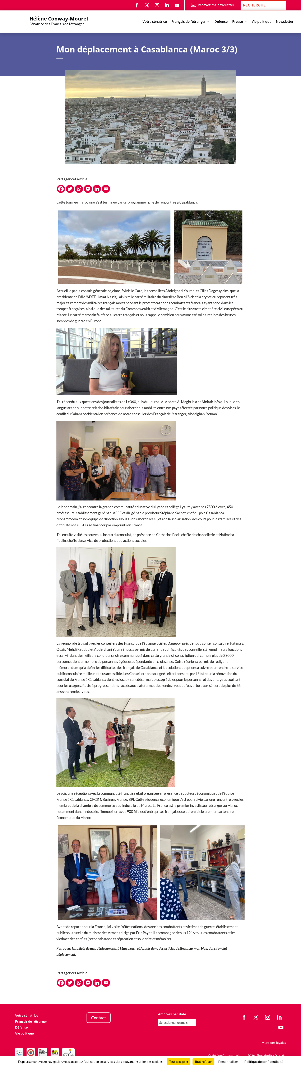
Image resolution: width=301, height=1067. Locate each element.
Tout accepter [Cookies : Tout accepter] (178, 1061)
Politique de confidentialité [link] (263, 1061)
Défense (221, 22)
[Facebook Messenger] (88, 189)
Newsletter (284, 22)
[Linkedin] (97, 189)
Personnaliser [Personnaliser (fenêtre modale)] (228, 1061)
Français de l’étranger (188, 22)
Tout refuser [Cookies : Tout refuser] (203, 1061)
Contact (98, 1017)
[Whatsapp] (79, 189)
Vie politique (261, 22)
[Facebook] (61, 189)
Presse (237, 22)
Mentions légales (273, 1042)
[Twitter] (70, 189)
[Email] (106, 189)
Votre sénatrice (155, 22)
